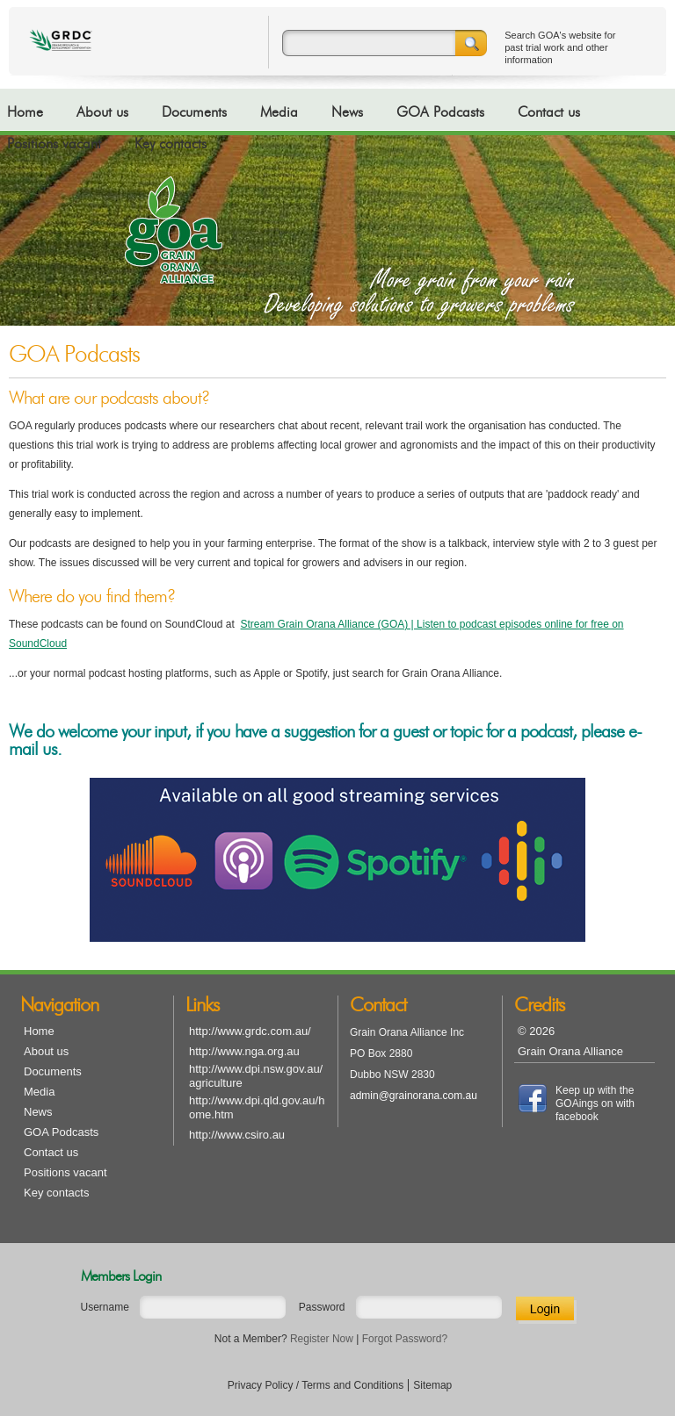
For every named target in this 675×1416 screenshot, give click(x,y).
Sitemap (432, 1385)
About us (102, 112)
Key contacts (170, 144)
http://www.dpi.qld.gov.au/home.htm (256, 1107)
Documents (194, 112)
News (347, 112)
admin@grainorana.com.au (413, 1095)
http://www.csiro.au (237, 1134)
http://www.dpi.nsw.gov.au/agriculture (256, 1075)
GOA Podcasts (440, 112)
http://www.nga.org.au (244, 1051)
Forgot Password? (404, 1339)
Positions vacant (54, 144)
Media (279, 112)
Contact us (549, 112)
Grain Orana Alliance (570, 1051)
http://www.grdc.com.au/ (250, 1031)
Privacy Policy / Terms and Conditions (316, 1385)
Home (25, 112)
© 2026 (536, 1031)
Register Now (321, 1339)
